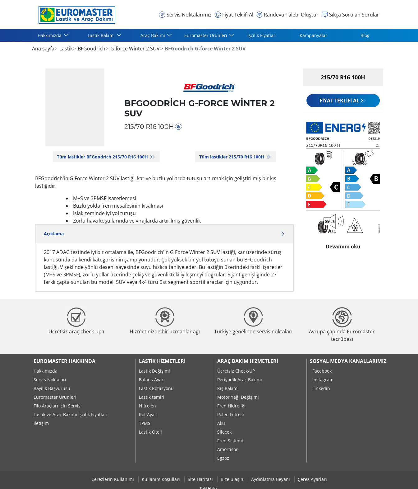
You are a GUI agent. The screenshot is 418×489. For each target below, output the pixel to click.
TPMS (144, 423)
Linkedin (321, 388)
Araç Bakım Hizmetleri (247, 361)
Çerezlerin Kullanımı (113, 479)
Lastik (65, 48)
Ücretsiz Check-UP (236, 371)
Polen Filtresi (230, 414)
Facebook (322, 371)
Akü (221, 423)
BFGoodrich (90, 48)
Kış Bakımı (228, 388)
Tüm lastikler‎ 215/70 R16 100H (232, 157)
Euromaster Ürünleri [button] (206, 35)
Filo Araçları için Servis (57, 406)
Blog (365, 35)
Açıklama (164, 234)
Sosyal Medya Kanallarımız (348, 361)
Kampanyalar (313, 35)
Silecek (224, 432)
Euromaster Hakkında (64, 361)
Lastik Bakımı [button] (102, 35)
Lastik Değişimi (154, 371)
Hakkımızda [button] (50, 35)
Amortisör (227, 449)
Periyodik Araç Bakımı (239, 380)
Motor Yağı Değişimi (238, 397)
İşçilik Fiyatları (262, 35)
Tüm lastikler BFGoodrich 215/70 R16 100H (103, 157)
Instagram (322, 380)
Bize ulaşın (233, 479)
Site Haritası (201, 479)
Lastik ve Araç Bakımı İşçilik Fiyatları (71, 414)
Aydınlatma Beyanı (271, 479)
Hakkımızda (45, 371)
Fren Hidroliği (231, 406)
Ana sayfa (43, 48)
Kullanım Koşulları (161, 479)
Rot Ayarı (148, 414)
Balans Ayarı (152, 380)
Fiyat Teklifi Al (339, 100)
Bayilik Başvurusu (52, 388)
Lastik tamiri (151, 397)
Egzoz (223, 458)
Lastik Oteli (150, 432)
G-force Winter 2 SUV (134, 48)
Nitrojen (147, 406)
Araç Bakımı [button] (153, 35)
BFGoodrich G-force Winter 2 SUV (199, 108)
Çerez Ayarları (312, 479)
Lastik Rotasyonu (156, 388)
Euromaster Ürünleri (55, 397)
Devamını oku (343, 245)
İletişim (41, 423)
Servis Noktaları (50, 380)
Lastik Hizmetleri (162, 361)
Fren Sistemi (230, 441)
